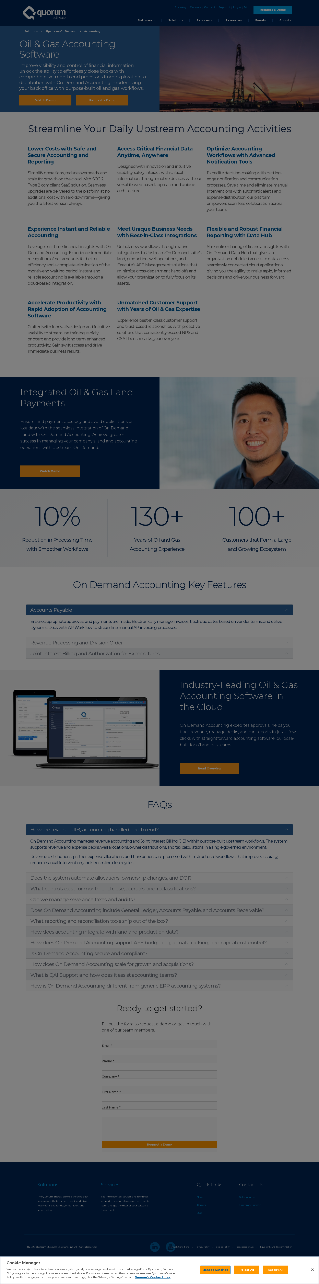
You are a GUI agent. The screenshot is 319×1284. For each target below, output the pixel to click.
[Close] (312, 1269)
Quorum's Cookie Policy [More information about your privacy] (152, 1277)
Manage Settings (215, 1269)
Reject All (247, 1269)
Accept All (275, 1269)
